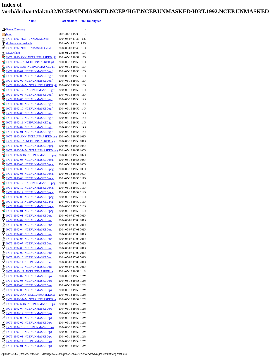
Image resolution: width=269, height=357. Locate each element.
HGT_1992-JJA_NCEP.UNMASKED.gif (30, 62)
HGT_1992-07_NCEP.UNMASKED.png (30, 145)
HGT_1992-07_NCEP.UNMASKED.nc (29, 243)
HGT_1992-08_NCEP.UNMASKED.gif (29, 75)
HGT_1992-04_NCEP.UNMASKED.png (30, 178)
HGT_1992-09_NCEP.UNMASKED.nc (29, 252)
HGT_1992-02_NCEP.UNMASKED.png (30, 206)
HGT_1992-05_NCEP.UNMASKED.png (30, 173)
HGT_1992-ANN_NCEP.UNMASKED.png (31, 136)
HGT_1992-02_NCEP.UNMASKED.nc (29, 220)
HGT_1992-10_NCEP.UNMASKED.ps (29, 331)
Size (83, 20)
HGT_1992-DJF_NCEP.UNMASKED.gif (30, 89)
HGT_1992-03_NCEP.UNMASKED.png (30, 196)
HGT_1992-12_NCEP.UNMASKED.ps (29, 313)
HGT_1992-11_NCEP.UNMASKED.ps (29, 341)
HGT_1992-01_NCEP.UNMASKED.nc (29, 215)
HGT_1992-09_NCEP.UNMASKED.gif (29, 80)
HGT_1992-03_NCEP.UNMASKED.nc (29, 224)
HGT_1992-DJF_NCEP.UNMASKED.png (31, 182)
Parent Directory (15, 29)
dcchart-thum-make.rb (19, 43)
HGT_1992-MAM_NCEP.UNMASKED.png (32, 150)
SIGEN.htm (13, 52)
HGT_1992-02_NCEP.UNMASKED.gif (29, 127)
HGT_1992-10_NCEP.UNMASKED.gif (29, 108)
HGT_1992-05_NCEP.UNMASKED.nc (29, 234)
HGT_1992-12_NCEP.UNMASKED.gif (29, 117)
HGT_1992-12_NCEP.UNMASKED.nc (29, 266)
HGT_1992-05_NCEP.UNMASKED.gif (29, 99)
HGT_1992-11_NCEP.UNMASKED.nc (29, 262)
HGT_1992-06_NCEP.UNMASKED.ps (29, 280)
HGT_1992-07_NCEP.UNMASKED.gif (29, 71)
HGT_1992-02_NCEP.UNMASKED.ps (29, 322)
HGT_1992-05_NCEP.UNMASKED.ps (29, 317)
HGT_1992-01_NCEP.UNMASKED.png (30, 210)
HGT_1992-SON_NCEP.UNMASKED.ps (30, 303)
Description (94, 20)
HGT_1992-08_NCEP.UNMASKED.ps (29, 285)
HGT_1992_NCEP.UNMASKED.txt (27, 38)
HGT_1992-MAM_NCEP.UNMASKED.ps (31, 299)
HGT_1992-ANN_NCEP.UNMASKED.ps (30, 294)
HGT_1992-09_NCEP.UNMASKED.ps (29, 290)
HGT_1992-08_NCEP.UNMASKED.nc (29, 248)
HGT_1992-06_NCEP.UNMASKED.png (30, 159)
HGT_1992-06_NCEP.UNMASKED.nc (29, 238)
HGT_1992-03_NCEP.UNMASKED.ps (29, 336)
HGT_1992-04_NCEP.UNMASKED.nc (29, 229)
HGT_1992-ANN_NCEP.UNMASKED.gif (31, 57)
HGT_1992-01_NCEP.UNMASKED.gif (29, 131)
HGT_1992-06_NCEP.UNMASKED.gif (29, 94)
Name (32, 20)
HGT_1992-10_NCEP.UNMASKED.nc (29, 257)
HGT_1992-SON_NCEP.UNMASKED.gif (30, 66)
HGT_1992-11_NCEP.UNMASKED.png (29, 201)
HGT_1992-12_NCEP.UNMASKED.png (30, 192)
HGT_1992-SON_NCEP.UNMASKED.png (31, 155)
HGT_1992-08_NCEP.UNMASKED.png (30, 164)
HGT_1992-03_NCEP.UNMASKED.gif (29, 113)
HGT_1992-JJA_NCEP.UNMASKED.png (30, 141)
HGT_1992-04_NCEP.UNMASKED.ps (29, 308)
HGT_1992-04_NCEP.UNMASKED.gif (29, 103)
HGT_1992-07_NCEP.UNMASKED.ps (29, 276)
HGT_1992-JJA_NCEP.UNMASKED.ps (29, 271)
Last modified (68, 20)
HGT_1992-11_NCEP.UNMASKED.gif (29, 122)
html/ (9, 34)
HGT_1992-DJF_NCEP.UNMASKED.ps (30, 327)
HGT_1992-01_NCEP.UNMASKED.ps (29, 345)
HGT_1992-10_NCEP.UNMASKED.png (30, 187)
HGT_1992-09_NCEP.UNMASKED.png (30, 169)
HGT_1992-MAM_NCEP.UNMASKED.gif (31, 85)
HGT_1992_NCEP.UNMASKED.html (28, 48)
